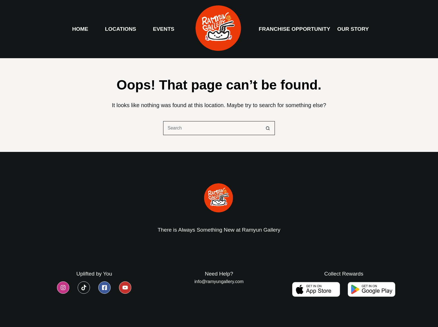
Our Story (353, 29)
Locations (120, 29)
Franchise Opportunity (294, 29)
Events (163, 29)
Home (80, 29)
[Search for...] (212, 128)
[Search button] (268, 128)
